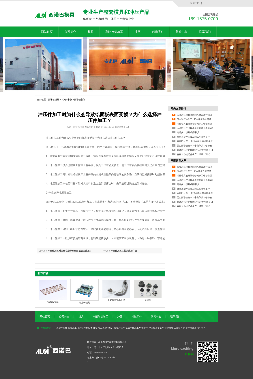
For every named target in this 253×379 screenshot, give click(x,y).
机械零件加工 (132, 328)
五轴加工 (72, 328)
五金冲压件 (61, 328)
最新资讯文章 (178, 160)
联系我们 (205, 31)
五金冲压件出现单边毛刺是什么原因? (195, 128)
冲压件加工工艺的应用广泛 (124, 250)
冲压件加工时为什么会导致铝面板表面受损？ (70, 250)
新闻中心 (181, 31)
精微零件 (158, 31)
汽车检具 (201, 328)
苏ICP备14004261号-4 (106, 357)
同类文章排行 (178, 108)
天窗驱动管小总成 (116, 300)
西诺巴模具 (53, 99)
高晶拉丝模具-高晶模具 (188, 132)
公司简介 (70, 31)
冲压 (137, 31)
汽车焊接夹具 (189, 328)
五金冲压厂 (107, 328)
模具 (91, 31)
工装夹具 (178, 328)
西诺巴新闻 (79, 99)
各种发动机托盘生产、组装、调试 (193, 154)
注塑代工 (97, 328)
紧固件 (148, 300)
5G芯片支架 (53, 302)
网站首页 (47, 31)
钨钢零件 (143, 328)
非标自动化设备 (85, 328)
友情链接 (46, 328)
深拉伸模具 (84, 302)
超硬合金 (168, 328)
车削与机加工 (114, 31)
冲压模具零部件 (156, 328)
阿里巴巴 (195, 3)
